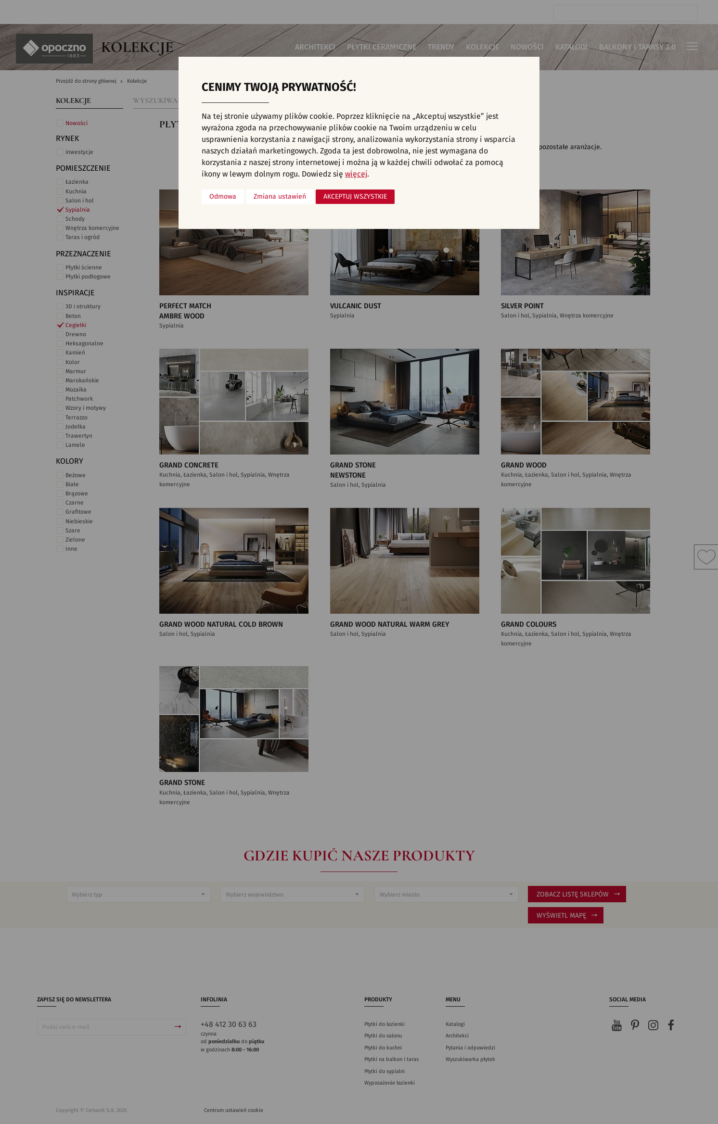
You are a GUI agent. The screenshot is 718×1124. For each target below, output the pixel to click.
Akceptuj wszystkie (355, 196)
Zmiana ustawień (280, 196)
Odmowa (222, 196)
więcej (356, 174)
